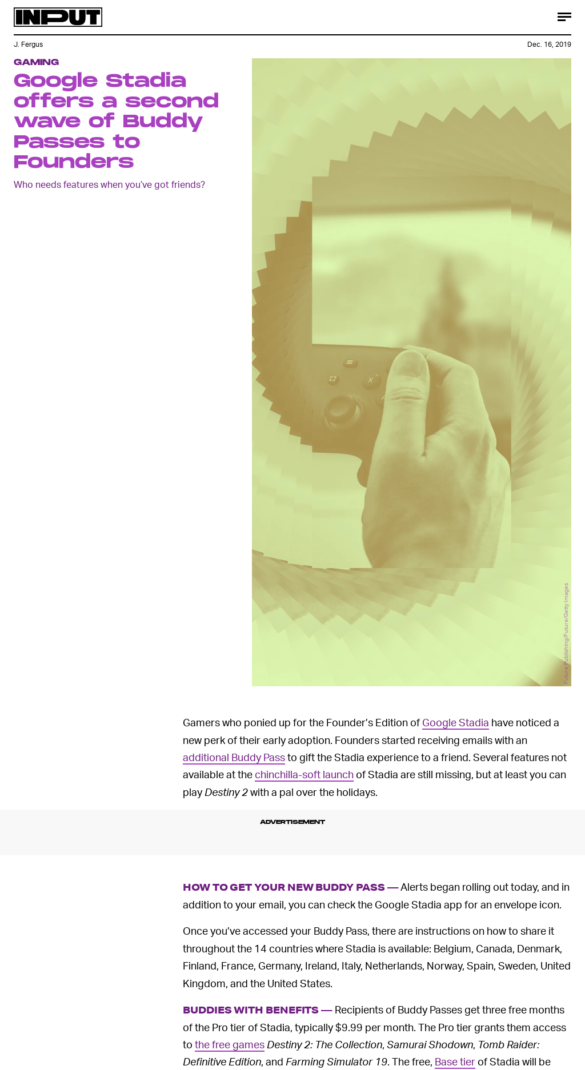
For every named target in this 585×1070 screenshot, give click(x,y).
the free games (230, 1044)
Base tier (455, 1061)
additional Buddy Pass (234, 756)
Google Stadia (455, 722)
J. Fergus (28, 44)
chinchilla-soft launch (304, 774)
